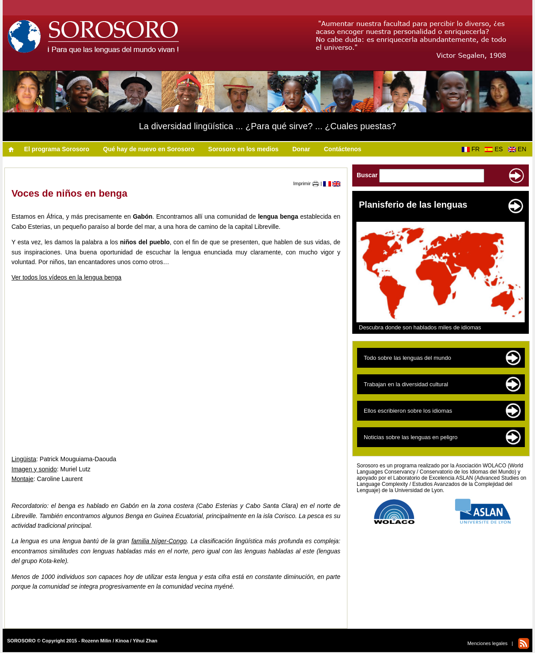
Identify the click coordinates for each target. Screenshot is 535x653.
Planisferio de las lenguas (413, 204)
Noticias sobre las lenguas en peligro (410, 437)
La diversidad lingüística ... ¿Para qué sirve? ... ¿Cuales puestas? (267, 126)
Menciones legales (487, 643)
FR (472, 149)
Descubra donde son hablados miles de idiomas (420, 327)
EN (519, 149)
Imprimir (306, 183)
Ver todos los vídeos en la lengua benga (66, 277)
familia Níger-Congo (159, 541)
